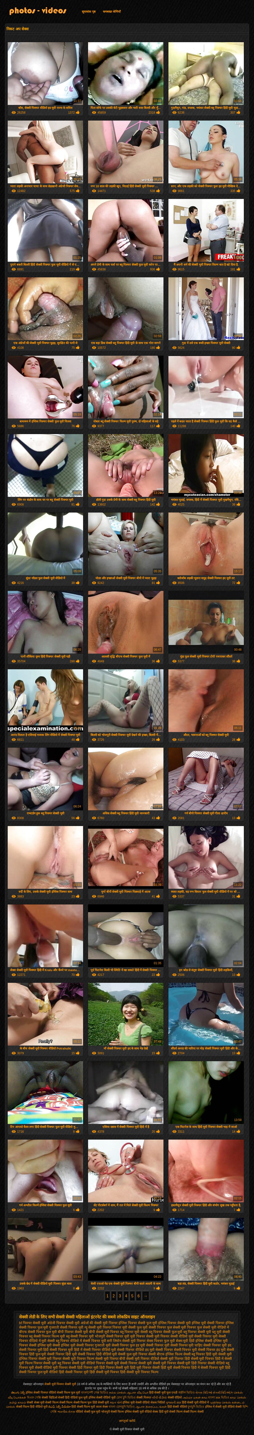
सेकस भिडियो (158, 1402)
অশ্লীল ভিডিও (186, 1392)
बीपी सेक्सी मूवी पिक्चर (104, 1332)
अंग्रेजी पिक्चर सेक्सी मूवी (63, 1323)
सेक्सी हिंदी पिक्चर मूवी (83, 1368)
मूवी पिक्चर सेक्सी (142, 1336)
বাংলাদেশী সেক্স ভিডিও (95, 1392)
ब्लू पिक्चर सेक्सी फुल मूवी (166, 1332)
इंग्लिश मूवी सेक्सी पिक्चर (208, 1323)
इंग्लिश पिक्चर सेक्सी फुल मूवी (138, 1323)
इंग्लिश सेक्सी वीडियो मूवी (102, 1397)
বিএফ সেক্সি (34, 1397)
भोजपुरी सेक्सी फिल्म (113, 1411)
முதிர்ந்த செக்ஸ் (220, 1402)
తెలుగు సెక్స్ (18, 1392)
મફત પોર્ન (116, 1402)
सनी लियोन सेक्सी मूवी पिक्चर (126, 1341)
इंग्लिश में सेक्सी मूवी (216, 1406)
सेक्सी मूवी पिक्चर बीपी (110, 1359)
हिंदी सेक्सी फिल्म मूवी (83, 1406)
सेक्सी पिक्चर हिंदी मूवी (62, 1354)
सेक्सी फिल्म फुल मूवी (68, 1392)
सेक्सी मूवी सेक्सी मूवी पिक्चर (157, 1363)
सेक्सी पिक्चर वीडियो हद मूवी (136, 1350)
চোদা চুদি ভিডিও (126, 1397)
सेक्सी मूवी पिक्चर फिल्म (78, 1359)
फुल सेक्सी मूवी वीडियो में (213, 1327)
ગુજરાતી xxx (173, 1402)
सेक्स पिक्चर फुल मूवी (161, 1341)
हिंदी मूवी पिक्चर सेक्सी (145, 1368)
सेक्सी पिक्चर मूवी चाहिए (186, 1345)
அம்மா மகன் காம (195, 1397)
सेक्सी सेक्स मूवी (35, 1402)
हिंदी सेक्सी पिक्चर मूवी (74, 1372)
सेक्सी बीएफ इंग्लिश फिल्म (165, 1354)
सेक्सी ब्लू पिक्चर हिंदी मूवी (200, 1354)
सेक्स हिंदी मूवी (160, 1411)
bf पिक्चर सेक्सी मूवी (32, 1323)
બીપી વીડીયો (159, 1397)
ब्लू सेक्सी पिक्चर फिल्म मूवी (47, 1336)
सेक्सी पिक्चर (144, 1397)
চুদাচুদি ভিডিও (196, 1406)
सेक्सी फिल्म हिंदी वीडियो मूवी (32, 1406)
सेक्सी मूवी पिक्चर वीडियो (142, 1359)
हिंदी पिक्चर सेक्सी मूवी (114, 1368)
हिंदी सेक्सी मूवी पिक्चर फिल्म (139, 1372)
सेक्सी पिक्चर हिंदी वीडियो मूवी (97, 1354)
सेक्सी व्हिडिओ (49, 1397)
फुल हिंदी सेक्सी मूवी (98, 1402)
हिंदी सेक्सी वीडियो (177, 1406)
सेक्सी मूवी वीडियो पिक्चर (88, 1363)
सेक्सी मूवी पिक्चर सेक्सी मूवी (60, 1384)
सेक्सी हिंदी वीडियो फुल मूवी (73, 1397)
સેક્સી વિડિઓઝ (223, 1392)
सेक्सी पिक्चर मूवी (157, 1345)
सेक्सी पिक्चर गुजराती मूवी (93, 1345)
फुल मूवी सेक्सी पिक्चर (151, 1327)
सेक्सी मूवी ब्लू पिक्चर (57, 1363)
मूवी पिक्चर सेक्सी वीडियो (171, 1336)
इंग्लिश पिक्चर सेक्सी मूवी (174, 1323)
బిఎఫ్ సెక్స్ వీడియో (59, 1406)
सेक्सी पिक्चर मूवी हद (217, 1345)
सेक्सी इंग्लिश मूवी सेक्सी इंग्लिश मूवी (52, 1345)
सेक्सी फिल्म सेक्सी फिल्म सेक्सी (186, 1411)
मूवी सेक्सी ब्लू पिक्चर (55, 1341)
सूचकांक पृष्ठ (88, 11)
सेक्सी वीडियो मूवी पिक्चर (51, 1368)
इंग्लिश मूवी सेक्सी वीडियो (136, 1402)
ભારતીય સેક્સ (66, 1411)
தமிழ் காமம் (17, 1402)
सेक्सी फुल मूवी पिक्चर (132, 1354)
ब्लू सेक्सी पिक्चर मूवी (80, 1336)
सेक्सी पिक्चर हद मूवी (212, 1350)
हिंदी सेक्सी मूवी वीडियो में (195, 1402)
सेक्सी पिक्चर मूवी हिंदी (34, 1350)
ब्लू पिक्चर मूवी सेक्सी (134, 1332)
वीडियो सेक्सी (234, 1406)
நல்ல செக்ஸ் (117, 1392)
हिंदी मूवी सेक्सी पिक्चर (175, 1368)
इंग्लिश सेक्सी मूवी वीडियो (138, 1411)
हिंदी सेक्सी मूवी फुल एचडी (163, 1392)
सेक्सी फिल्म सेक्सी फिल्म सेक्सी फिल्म (66, 1402)
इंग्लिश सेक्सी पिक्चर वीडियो (41, 1392)
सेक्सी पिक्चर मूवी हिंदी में (66, 1350)
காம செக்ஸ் (238, 1397)
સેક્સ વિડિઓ (204, 1392)
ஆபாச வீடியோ (137, 1392)
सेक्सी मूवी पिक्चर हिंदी (175, 1359)
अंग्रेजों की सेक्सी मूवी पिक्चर (99, 1323)
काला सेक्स (102, 1406)
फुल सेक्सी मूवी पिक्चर (181, 1327)
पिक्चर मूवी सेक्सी (124, 1327)
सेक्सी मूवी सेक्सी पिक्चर (122, 1363)
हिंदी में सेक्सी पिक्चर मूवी (207, 1368)
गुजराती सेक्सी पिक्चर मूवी (66, 1327)
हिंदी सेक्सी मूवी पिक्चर (104, 1372)
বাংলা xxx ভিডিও (218, 1397)
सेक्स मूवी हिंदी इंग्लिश (190, 1341)
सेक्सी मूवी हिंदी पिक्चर (192, 1363)
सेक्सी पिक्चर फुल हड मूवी (128, 1345)
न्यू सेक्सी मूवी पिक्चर (98, 1327)
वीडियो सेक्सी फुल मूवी (88, 1411)
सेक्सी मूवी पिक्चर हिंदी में (207, 1359)
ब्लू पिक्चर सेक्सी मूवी (197, 1332)
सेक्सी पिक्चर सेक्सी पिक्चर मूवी (176, 1350)
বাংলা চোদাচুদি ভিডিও (122, 1406)
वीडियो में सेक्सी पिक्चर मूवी (88, 1341)
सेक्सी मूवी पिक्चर (50, 1359)
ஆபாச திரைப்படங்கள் (150, 1406)
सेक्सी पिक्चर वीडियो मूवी (99, 1350)
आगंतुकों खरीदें (127, 1421)
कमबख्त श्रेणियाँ (112, 11)
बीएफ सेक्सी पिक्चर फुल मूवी (38, 1332)
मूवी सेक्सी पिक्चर (200, 1336)
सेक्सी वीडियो (175, 1397)
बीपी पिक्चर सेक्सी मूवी (73, 1332)
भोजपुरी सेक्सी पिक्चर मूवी (112, 1336)
